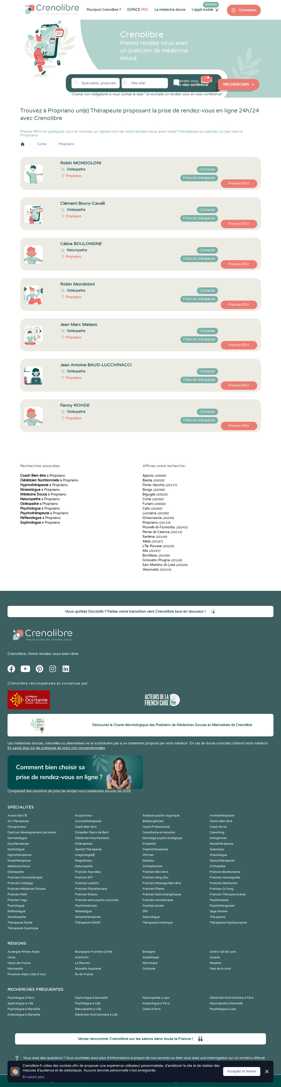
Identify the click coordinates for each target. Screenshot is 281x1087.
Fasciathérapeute (221, 843)
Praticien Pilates (153, 888)
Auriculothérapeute (88, 821)
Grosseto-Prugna (162, 560)
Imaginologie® (85, 855)
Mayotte (215, 963)
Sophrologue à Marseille (91, 997)
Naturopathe (84, 866)
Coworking (217, 832)
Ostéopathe (16, 872)
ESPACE (137, 10)
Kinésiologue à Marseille (24, 1014)
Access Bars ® (17, 815)
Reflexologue (16, 911)
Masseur (148, 860)
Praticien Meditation (223, 883)
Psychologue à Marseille (24, 1009)
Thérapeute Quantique (23, 928)
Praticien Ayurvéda (88, 872)
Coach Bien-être (86, 826)
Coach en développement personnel (32, 832)
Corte (152, 499)
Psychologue (16, 905)
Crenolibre (17, 653)
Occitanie (148, 968)
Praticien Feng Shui (155, 877)
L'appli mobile (205, 10)
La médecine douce (169, 10)
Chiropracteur (17, 826)
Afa (151, 551)
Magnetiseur (83, 860)
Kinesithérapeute (19, 860)
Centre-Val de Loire (223, 951)
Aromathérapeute (222, 815)
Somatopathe (17, 917)
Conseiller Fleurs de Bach (92, 832)
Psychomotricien (86, 905)
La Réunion (82, 963)
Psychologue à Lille (87, 1003)
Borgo (153, 490)
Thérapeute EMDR (87, 922)
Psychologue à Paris (21, 997)
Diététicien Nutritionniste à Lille (96, 1014)
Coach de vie (218, 826)
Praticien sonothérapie (157, 900)
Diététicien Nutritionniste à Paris (232, 997)
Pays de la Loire (220, 968)
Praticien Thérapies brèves (228, 894)
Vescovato (156, 570)
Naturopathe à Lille (88, 1009)
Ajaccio (154, 476)
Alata (152, 541)
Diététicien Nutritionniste (92, 838)
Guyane (215, 957)
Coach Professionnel (156, 826)
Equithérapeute (18, 843)
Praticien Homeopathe (225, 877)
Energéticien (218, 838)
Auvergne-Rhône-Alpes (24, 951)
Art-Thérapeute (18, 821)
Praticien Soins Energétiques (161, 894)
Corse (41, 144)
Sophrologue (151, 917)
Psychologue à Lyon (223, 1009)
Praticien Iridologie (20, 883)
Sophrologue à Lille (20, 1003)
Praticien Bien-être (155, 872)
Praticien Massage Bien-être (161, 883)
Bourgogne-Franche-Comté (93, 951)
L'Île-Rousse (158, 546)
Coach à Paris (151, 1009)
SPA (145, 911)
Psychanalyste (219, 900)
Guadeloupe (150, 957)
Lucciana (155, 513)
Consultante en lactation (158, 832)
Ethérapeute (83, 843)
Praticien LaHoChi (87, 883)
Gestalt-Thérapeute (88, 849)
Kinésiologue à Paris (156, 1003)
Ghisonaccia (158, 518)
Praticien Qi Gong (222, 888)
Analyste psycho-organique (160, 815)
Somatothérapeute (88, 917)
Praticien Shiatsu (86, 894)
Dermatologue (17, 838)
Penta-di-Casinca (162, 532)
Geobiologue (16, 849)
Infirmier (148, 855)
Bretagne (148, 951)
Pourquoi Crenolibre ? (104, 10)
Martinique (150, 963)
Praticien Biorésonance (225, 872)
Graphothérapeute (155, 849)
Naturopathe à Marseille (226, 1003)
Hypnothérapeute (20, 855)
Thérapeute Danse (20, 922)
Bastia (153, 480)
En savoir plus (33, 1077)
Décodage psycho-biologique (162, 838)
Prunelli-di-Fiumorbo (164, 527)
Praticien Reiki (17, 894)
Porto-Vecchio (159, 485)
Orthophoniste (152, 866)
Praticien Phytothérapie (91, 888)
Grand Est (82, 957)
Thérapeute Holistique (157, 922)
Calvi (152, 509)
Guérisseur (217, 849)
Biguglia (154, 494)
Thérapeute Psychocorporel (228, 922)
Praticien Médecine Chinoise (27, 888)
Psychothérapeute (222, 905)
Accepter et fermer (241, 1071)
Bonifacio (156, 555)
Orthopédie (218, 866)
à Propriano (42, 476)
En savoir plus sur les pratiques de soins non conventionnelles (56, 748)
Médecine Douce (19, 866)
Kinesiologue (218, 855)
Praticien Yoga (17, 900)
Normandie (15, 968)
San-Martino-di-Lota (164, 565)
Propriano (66, 144)
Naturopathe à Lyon (156, 997)
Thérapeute (218, 917)
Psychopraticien (153, 905)
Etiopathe (149, 843)
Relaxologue (83, 911)
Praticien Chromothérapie (25, 877)
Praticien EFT (84, 877)
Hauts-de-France (19, 963)
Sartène (154, 537)
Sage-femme (218, 911)
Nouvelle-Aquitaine (88, 968)
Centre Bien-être (221, 821)
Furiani (154, 504)
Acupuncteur (83, 815)
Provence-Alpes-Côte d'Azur (27, 974)
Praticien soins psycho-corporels (97, 900)
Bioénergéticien (153, 821)
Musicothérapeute (222, 860)
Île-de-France (84, 974)
